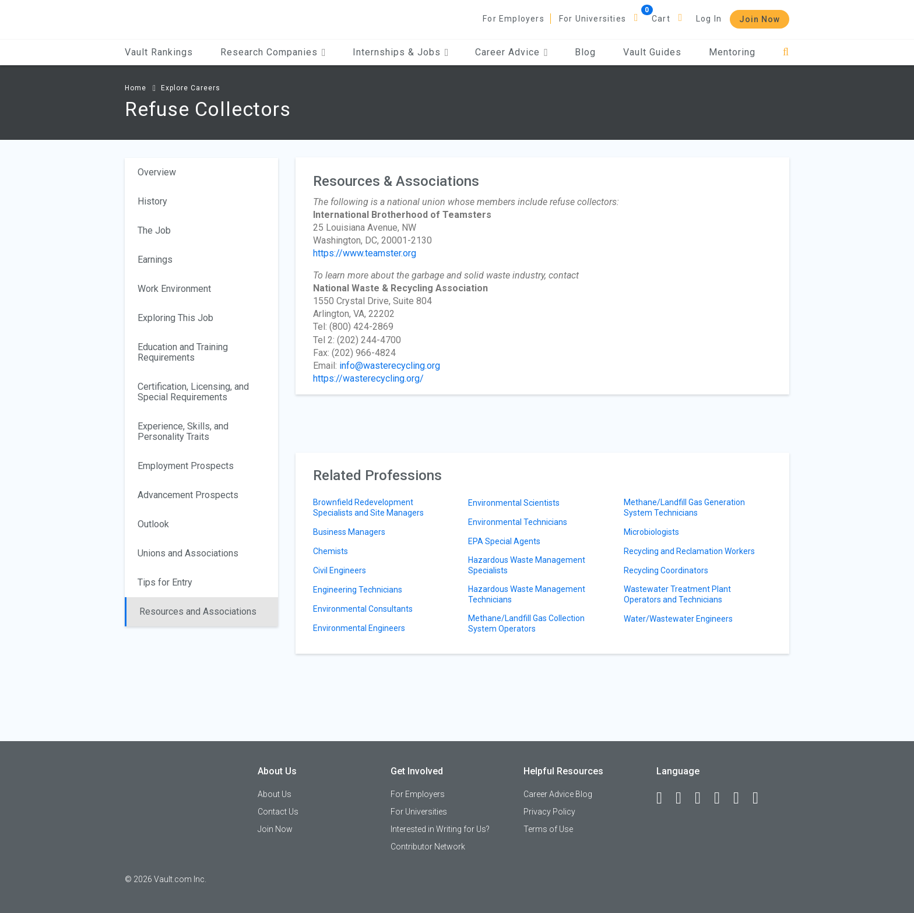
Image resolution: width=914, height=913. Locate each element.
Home (135, 88)
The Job (154, 230)
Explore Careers (190, 88)
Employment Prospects (186, 465)
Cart (661, 18)
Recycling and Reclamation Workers (689, 551)
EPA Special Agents (504, 541)
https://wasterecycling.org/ (368, 378)
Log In (709, 18)
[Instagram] (722, 798)
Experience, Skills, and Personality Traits (183, 431)
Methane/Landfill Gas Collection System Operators (526, 623)
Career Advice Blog (557, 794)
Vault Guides (652, 52)
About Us (274, 794)
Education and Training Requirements (183, 352)
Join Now (759, 19)
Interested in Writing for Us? (440, 829)
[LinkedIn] (684, 798)
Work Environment (174, 288)
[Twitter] (703, 798)
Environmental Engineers (359, 628)
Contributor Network (428, 846)
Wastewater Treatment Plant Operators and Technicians (677, 594)
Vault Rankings (159, 52)
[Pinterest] (741, 798)
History (152, 201)
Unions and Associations (188, 553)
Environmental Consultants (363, 609)
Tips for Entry (165, 582)
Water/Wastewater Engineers (678, 618)
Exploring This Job (175, 317)
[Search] (786, 52)
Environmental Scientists (514, 502)
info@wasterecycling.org (389, 365)
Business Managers (349, 532)
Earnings (155, 259)
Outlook (153, 524)
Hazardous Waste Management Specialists (526, 565)
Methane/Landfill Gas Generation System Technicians (684, 507)
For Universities (592, 18)
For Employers (513, 18)
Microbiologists (651, 532)
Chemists (330, 551)
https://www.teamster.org (364, 253)
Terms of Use (548, 829)
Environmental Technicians (517, 522)
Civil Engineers (339, 570)
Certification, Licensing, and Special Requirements (193, 392)
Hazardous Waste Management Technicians (526, 594)
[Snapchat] (761, 798)
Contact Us (278, 811)
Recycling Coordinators (666, 570)
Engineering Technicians (357, 589)
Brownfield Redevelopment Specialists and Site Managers (368, 507)
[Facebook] (664, 798)
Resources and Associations (197, 611)
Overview (157, 172)
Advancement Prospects (188, 494)
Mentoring (732, 52)
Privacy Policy (549, 811)
